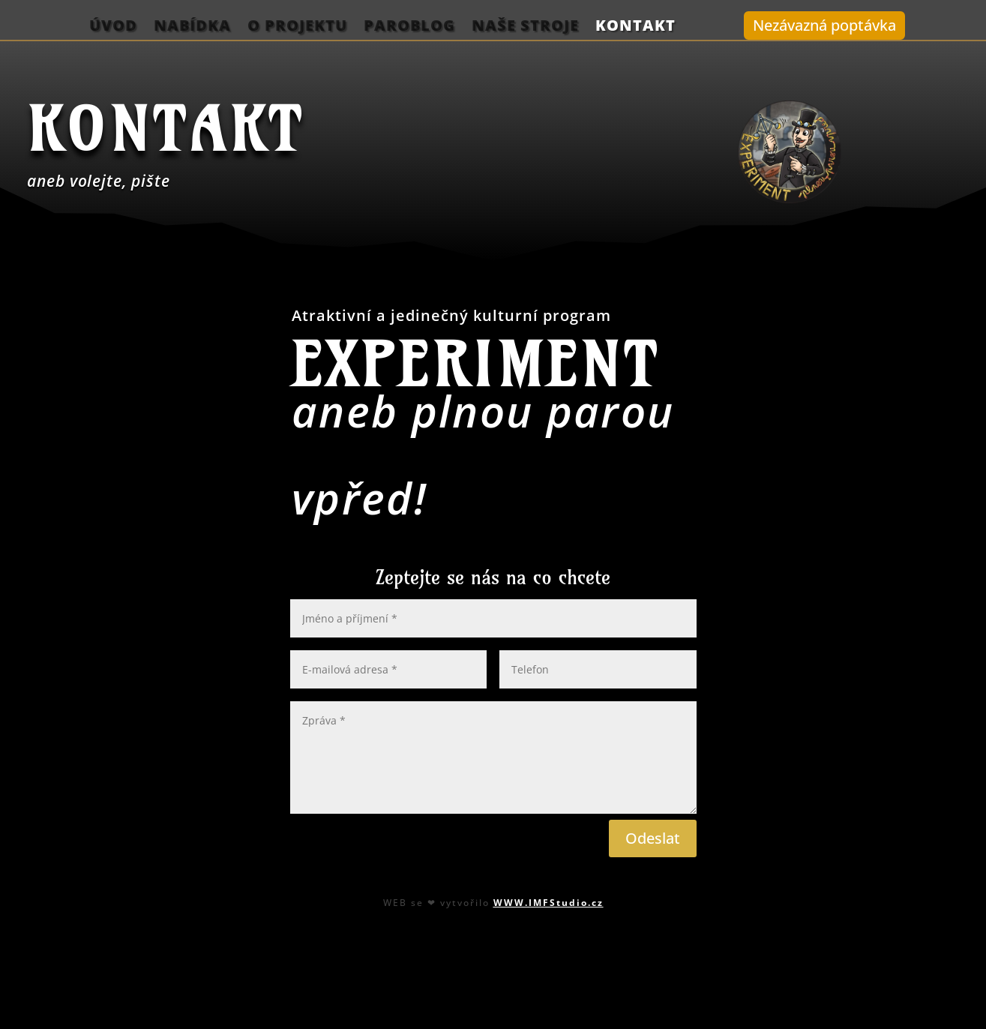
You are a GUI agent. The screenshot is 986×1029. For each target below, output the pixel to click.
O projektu (297, 26)
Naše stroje (525, 26)
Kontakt (635, 26)
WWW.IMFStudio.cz (548, 902)
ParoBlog (409, 26)
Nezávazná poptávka (824, 25)
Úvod (113, 26)
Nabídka (192, 26)
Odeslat (652, 838)
